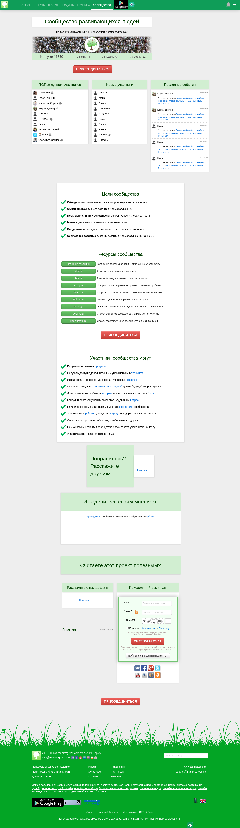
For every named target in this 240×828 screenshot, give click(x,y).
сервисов (132, 379)
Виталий (100, 139)
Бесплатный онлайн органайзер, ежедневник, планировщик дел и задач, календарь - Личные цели (181, 101)
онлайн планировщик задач (180, 788)
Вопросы (78, 292)
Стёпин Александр (46, 139)
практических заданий (108, 386)
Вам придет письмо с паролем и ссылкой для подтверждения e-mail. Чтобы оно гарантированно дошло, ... (148, 648)
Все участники (78, 320)
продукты (100, 366)
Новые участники (119, 85)
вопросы (135, 400)
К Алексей (41, 92)
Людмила (101, 113)
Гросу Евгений (44, 97)
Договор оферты (42, 776)
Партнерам (117, 771)
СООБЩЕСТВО (102, 5)
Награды (78, 306)
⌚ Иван (40, 134)
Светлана (101, 108)
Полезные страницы (78, 264)
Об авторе (94, 771)
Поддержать (118, 766)
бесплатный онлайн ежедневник (118, 788)
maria (99, 97)
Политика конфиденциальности (51, 771)
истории (107, 393)
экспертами (126, 406)
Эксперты (78, 313)
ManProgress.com (68, 753)
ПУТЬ (41, 5)
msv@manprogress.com (56, 757)
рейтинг (150, 516)
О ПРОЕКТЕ (28, 5)
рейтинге (90, 413)
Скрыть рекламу (106, 630)
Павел (39, 124)
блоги (151, 393)
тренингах (137, 373)
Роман (99, 118)
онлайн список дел (64, 791)
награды (114, 413)
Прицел (94, 784)
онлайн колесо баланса (91, 791)
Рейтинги (78, 299)
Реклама (116, 776)
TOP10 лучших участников (60, 85)
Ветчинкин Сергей (46, 129)
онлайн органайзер (86, 788)
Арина (99, 129)
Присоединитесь (94, 516)
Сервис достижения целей (72, 784)
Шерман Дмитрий (45, 108)
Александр (102, 134)
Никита (100, 92)
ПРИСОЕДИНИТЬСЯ (93, 69)
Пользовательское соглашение (51, 766)
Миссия (92, 766)
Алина (99, 103)
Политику (164, 628)
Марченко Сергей (45, 103)
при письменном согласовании (162, 818)
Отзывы (93, 776)
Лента (78, 271)
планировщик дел (150, 788)
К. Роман (40, 113)
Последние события (180, 85)
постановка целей (164, 784)
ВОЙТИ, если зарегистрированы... (147, 655)
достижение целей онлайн (57, 788)
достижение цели (141, 784)
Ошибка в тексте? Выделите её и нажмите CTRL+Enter (120, 812)
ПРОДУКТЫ (67, 5)
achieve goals (109, 784)
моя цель (124, 784)
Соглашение (149, 628)
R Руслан (41, 118)
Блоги (78, 278)
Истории (78, 285)
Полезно (142, 470)
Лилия (99, 124)
